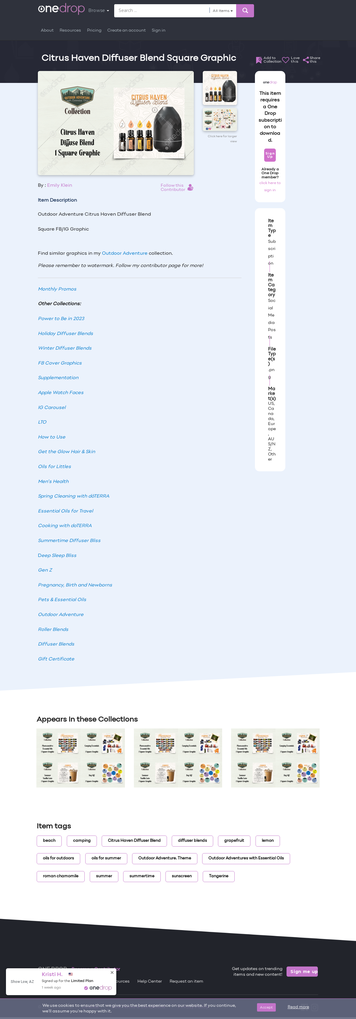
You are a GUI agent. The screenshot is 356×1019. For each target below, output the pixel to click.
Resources (70, 31)
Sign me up (304, 971)
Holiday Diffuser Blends (65, 333)
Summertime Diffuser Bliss (69, 540)
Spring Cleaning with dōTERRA (73, 496)
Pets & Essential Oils (62, 599)
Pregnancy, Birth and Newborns (75, 585)
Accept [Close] (266, 1007)
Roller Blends (53, 629)
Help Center (149, 982)
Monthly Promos (57, 289)
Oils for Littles (54, 466)
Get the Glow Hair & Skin (66, 452)
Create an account (126, 31)
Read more (298, 1007)
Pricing (94, 31)
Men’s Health (53, 481)
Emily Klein (59, 185)
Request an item (186, 982)
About (47, 31)
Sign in (158, 31)
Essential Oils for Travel (65, 511)
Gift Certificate (56, 659)
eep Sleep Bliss (58, 555)
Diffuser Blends (56, 644)
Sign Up (270, 155)
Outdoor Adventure (125, 253)
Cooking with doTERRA (65, 526)
